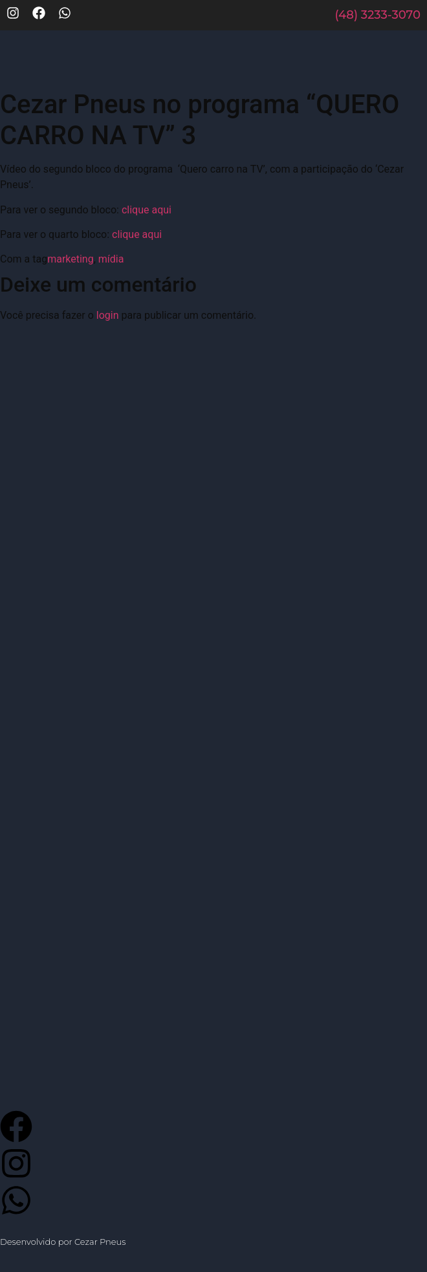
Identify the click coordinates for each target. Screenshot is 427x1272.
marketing (70, 259)
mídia (111, 259)
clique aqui (146, 210)
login (107, 315)
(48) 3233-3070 (377, 15)
